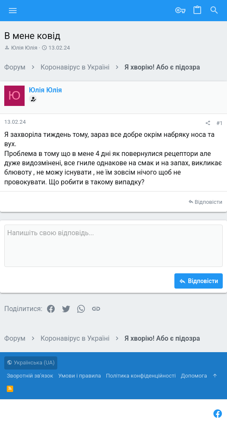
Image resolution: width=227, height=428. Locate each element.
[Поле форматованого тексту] (113, 246)
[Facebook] (218, 414)
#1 (219, 123)
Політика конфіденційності (141, 375)
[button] (13, 10)
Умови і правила (79, 375)
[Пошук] (214, 10)
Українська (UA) (31, 362)
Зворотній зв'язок (30, 375)
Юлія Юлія (24, 47)
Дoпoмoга (194, 375)
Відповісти (208, 202)
